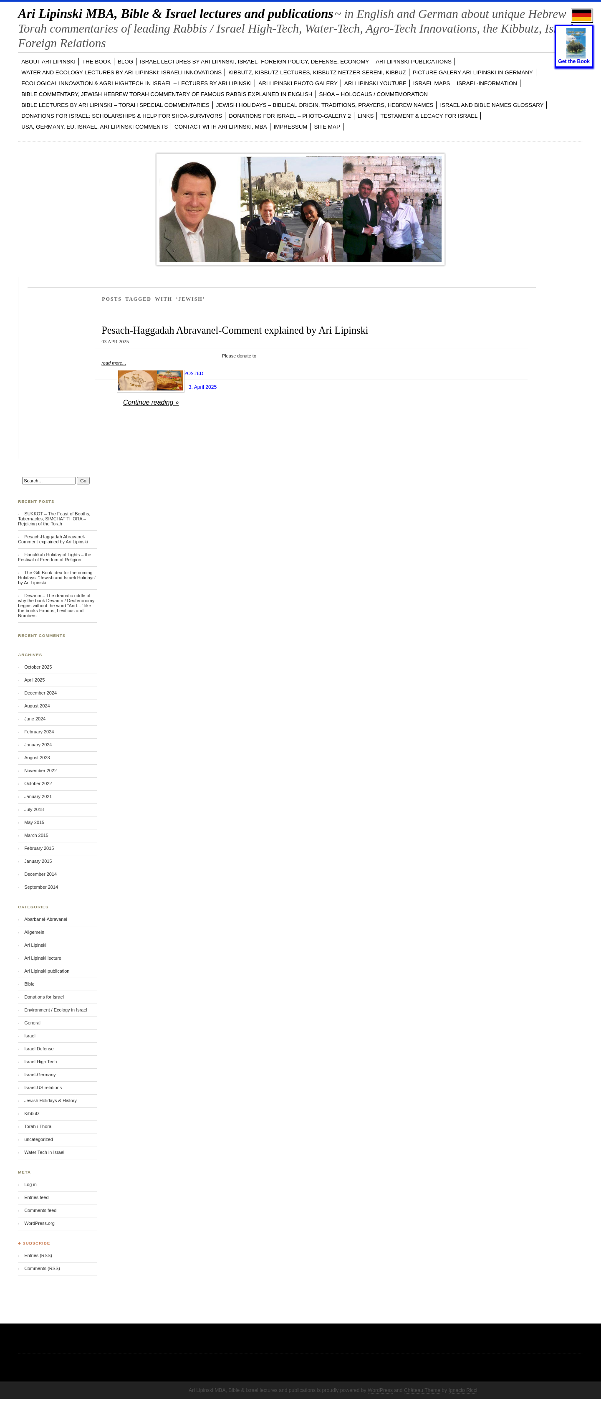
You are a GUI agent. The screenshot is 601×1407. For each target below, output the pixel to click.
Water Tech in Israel (44, 1152)
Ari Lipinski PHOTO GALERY (298, 83)
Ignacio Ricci (463, 1390)
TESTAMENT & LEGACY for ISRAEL (428, 116)
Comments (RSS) (42, 1268)
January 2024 (38, 744)
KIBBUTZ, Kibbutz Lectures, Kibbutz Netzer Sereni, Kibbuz (317, 72)
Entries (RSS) (38, 1255)
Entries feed (36, 1197)
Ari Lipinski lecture (42, 958)
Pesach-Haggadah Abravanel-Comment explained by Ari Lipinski (234, 330)
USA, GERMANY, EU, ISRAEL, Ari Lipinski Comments (94, 127)
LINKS (366, 116)
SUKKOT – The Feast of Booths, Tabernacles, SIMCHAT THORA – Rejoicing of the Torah (54, 518)
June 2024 (34, 718)
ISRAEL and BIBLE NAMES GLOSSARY (491, 105)
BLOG (125, 61)
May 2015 (34, 822)
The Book (96, 61)
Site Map (327, 127)
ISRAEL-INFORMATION (487, 83)
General (32, 1022)
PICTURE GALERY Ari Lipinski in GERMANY (473, 72)
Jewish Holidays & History (50, 1100)
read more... (113, 362)
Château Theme (422, 1390)
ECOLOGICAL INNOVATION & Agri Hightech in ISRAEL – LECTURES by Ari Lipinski (136, 83)
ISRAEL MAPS (431, 83)
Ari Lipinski (35, 945)
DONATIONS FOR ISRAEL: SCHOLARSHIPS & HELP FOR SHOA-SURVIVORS (121, 116)
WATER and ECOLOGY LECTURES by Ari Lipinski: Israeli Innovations (121, 72)
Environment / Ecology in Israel (55, 1009)
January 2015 (38, 861)
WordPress (380, 1390)
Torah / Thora (37, 1126)
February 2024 (39, 731)
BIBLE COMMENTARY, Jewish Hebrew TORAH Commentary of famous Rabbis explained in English (166, 94)
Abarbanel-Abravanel (45, 919)
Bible (29, 983)
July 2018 (34, 809)
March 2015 (36, 835)
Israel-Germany (40, 1074)
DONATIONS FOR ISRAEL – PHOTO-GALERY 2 (290, 116)
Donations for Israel (44, 996)
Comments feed (40, 1210)
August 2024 (37, 705)
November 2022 (40, 770)
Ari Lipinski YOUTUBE (375, 83)
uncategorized (38, 1139)
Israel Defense (39, 1048)
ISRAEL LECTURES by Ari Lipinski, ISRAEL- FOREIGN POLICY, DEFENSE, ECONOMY (254, 61)
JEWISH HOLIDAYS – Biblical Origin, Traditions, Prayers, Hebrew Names (325, 105)
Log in (30, 1184)
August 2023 (37, 757)
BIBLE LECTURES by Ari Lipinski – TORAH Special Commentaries (115, 105)
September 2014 (41, 887)
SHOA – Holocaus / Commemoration (373, 94)
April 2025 (34, 679)
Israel (29, 1035)
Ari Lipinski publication (46, 970)
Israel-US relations (43, 1087)
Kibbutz (31, 1113)
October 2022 (38, 783)
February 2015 (39, 848)
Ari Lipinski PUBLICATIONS (414, 61)
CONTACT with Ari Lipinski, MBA (220, 127)
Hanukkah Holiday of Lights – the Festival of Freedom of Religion (54, 557)
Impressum (291, 127)
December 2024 (40, 692)
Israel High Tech (40, 1061)
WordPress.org (39, 1223)
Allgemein (34, 932)
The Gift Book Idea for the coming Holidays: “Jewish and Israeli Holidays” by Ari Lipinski (57, 577)
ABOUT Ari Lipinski (48, 61)
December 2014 (40, 874)
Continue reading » (151, 402)
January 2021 (38, 796)
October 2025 (38, 666)
